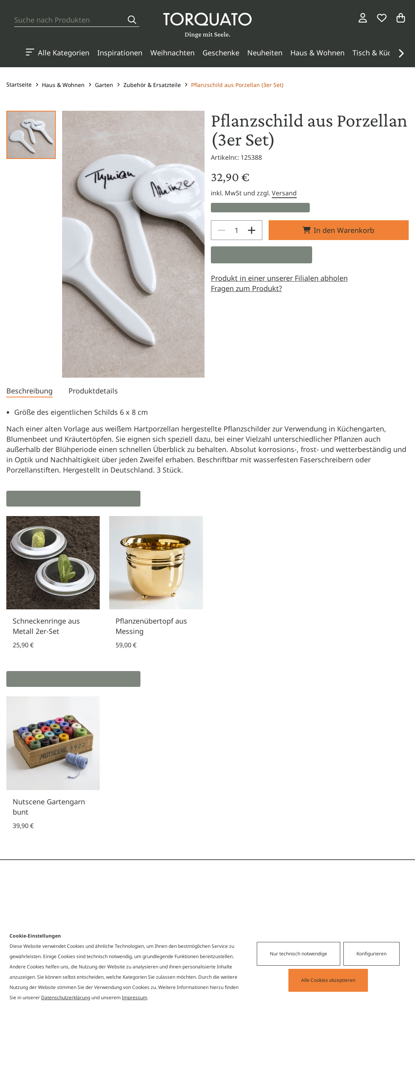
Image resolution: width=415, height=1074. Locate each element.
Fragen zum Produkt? (246, 288)
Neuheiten (264, 52)
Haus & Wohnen (317, 52)
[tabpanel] (207, 441)
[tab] (29, 391)
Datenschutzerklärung (65, 997)
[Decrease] (222, 230)
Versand (284, 193)
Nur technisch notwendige (298, 953)
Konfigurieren (371, 953)
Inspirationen (119, 52)
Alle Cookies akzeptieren (328, 980)
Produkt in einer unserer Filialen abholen (279, 278)
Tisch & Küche (376, 52)
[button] (401, 53)
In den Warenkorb (338, 230)
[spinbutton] (237, 230)
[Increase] (252, 230)
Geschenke (221, 52)
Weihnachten (172, 52)
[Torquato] (207, 25)
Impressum (134, 997)
